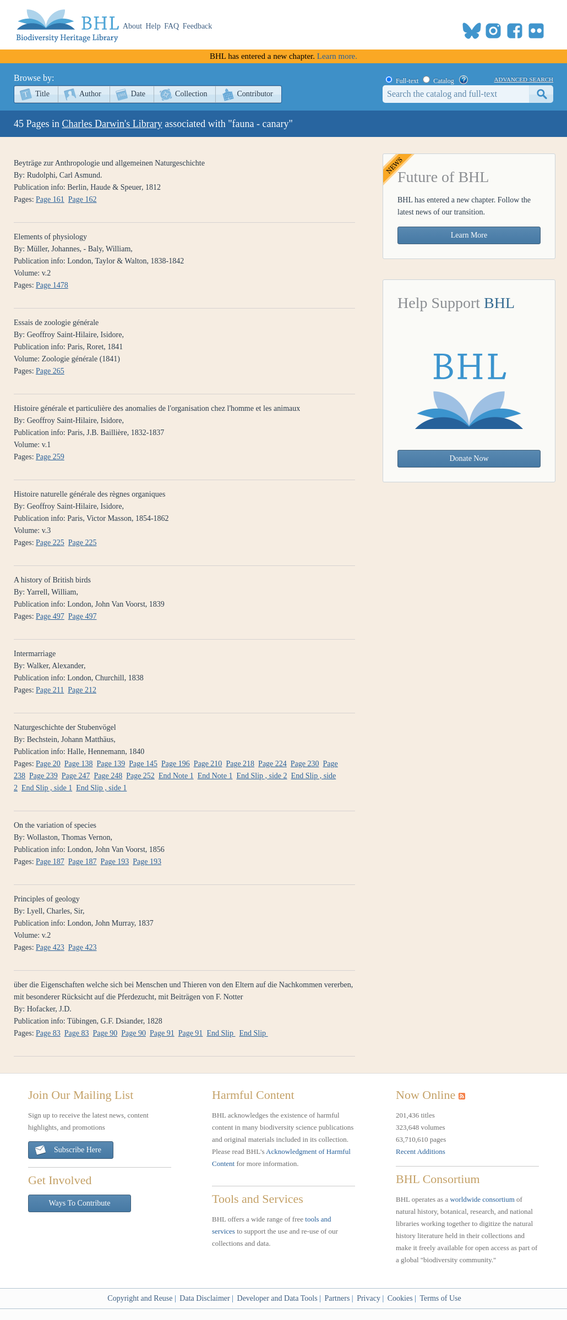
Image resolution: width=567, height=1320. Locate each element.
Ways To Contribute (80, 1203)
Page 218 (240, 764)
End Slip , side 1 (46, 788)
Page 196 (175, 764)
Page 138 (78, 764)
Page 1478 (52, 285)
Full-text (407, 81)
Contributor (254, 94)
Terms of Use (440, 1298)
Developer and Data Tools (277, 1298)
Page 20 (48, 764)
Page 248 (108, 776)
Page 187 (50, 861)
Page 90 (105, 1033)
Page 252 (140, 776)
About (132, 26)
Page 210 (208, 764)
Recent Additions (420, 1151)
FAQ (171, 26)
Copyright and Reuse (139, 1298)
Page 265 (50, 371)
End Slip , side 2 (261, 776)
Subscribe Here (67, 1150)
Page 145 (143, 764)
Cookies (400, 1298)
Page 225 (50, 542)
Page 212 (82, 690)
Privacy (368, 1298)
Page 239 (43, 776)
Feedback (197, 26)
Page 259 (50, 457)
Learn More (469, 235)
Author (90, 94)
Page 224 (272, 764)
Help (153, 26)
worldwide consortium (482, 1199)
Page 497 (50, 616)
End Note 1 (176, 776)
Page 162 (82, 199)
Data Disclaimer (204, 1298)
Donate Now (468, 458)
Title (42, 94)
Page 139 (111, 764)
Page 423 (50, 947)
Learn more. (337, 56)
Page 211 (50, 690)
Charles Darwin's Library (112, 123)
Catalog (443, 81)
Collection (191, 94)
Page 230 (305, 764)
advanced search (523, 78)
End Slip (220, 1033)
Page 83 (48, 1033)
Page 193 (115, 861)
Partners (337, 1298)
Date (138, 94)
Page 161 (50, 199)
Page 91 (162, 1033)
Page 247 (76, 776)
